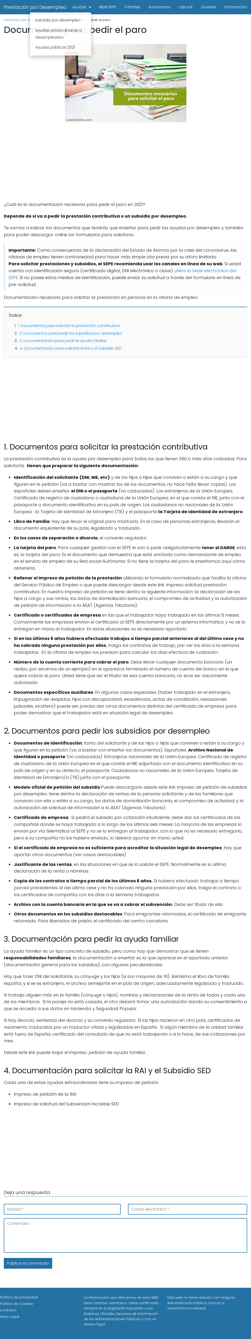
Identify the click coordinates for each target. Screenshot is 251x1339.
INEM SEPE (107, 7)
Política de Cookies (16, 1303)
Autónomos (159, 7)
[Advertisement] (125, 166)
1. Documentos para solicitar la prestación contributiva (69, 325)
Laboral (185, 7)
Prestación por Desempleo (35, 7)
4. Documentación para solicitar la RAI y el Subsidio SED (71, 348)
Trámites (132, 7)
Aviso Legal (9, 1316)
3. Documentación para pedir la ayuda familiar (63, 340)
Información (236, 7)
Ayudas (79, 7)
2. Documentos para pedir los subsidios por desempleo (71, 333)
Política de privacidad (19, 1297)
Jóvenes (208, 7)
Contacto (8, 1310)
